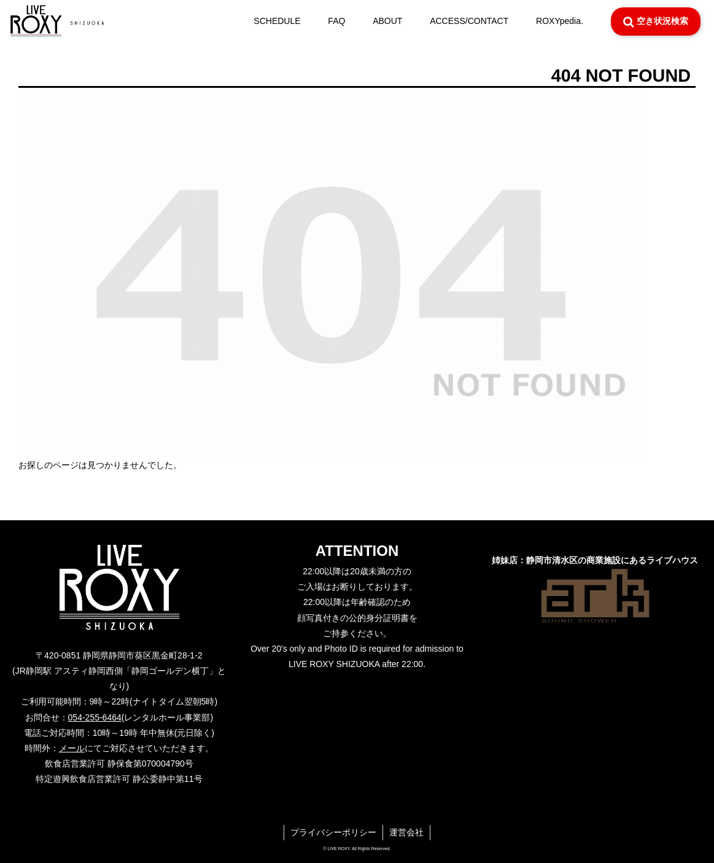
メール (72, 748)
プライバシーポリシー (333, 832)
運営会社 (406, 832)
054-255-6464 (95, 717)
